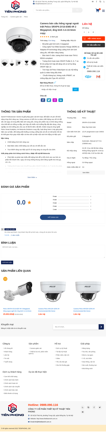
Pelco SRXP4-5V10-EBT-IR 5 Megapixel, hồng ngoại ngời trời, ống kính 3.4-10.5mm (17, 310)
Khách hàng (8, 352)
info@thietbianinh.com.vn (42, 4)
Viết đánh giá (53, 217)
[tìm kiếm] (77, 10)
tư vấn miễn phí (93, 45)
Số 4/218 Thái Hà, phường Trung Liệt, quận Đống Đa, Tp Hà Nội (55, 1)
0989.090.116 (93, 71)
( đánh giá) (54, 37)
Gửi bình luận (7, 262)
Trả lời (6, 235)
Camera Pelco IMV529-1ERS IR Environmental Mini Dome (84, 310)
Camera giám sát (35, 348)
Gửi (75, 89)
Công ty (6, 344)
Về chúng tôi (8, 348)
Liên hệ (6, 355)
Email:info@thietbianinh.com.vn (40, 422)
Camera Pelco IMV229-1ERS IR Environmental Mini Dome (48, 310)
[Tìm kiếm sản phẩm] (58, 10)
